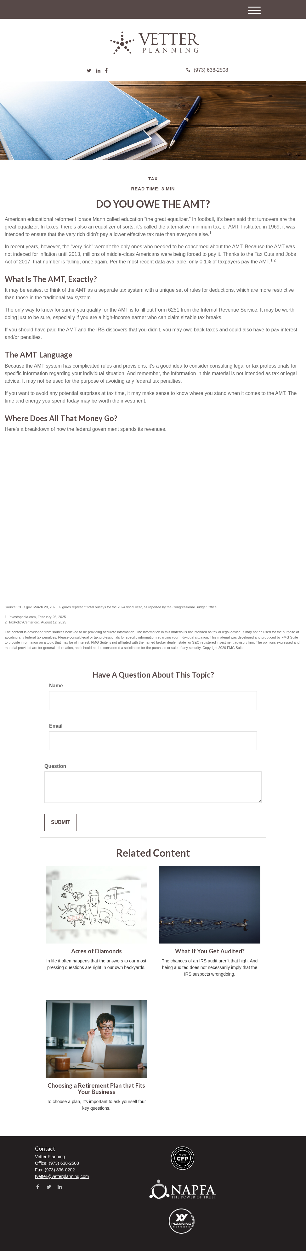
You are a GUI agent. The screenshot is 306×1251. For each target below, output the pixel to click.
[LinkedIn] (98, 71)
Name (56, 685)
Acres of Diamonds (96, 951)
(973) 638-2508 (207, 70)
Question (55, 766)
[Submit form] (60, 822)
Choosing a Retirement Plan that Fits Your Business (96, 1089)
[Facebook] (106, 71)
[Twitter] (89, 71)
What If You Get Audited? (210, 951)
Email (56, 726)
